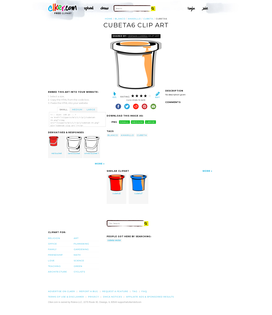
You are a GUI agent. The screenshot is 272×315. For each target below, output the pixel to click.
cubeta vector (114, 240)
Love (51, 260)
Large (91, 109)
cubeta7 (138, 185)
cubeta (148, 18)
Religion (54, 238)
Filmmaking (81, 243)
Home (108, 18)
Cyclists (79, 271)
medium (137, 122)
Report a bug (88, 291)
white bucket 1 (91, 145)
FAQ (144, 291)
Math (77, 255)
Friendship (55, 255)
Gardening (81, 249)
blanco (120, 18)
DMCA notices (112, 296)
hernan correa (137, 36)
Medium (77, 109)
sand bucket (74, 145)
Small (63, 109)
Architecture (57, 271)
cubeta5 (116, 185)
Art (76, 238)
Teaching (54, 266)
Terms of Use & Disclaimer (66, 296)
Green (78, 266)
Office (52, 243)
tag (134, 291)
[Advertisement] (77, 60)
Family (52, 249)
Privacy (93, 296)
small (124, 122)
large (150, 122)
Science (79, 260)
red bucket (57, 145)
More (99, 163)
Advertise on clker (61, 291)
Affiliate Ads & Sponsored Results (150, 296)
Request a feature (115, 291)
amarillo (134, 18)
